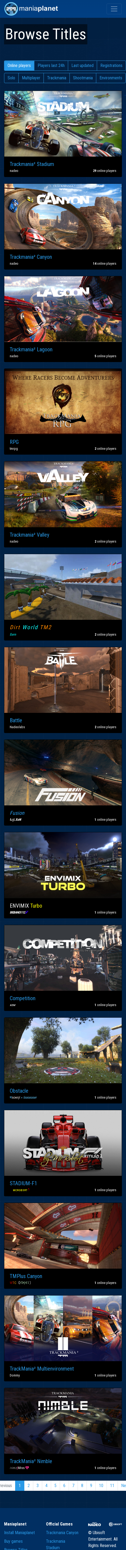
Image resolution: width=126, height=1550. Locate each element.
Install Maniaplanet (19, 1532)
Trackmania (56, 77)
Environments (111, 77)
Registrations (111, 65)
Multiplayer (31, 77)
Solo (11, 77)
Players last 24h (51, 65)
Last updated (82, 65)
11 (112, 1485)
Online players (19, 65)
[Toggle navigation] (114, 8)
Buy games (13, 1541)
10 (101, 1485)
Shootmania (83, 77)
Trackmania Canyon (62, 1532)
